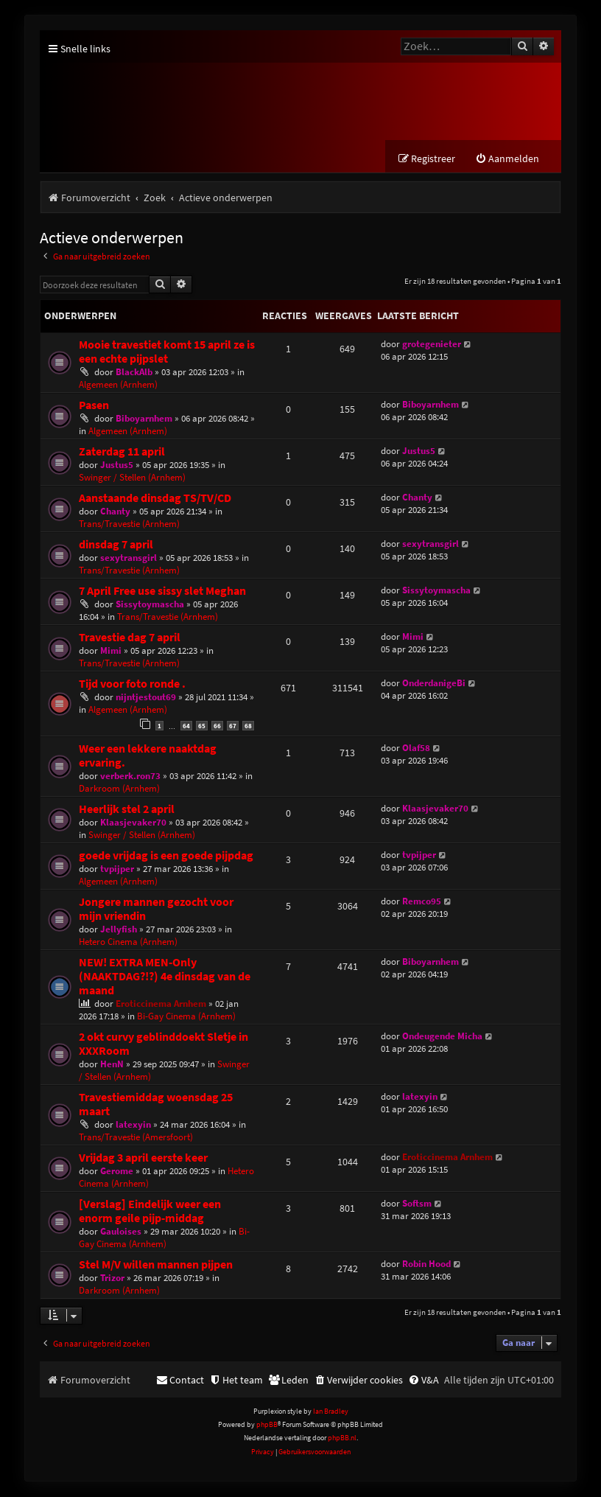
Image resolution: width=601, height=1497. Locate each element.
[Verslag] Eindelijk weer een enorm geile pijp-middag (150, 1211)
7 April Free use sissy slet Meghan (162, 592)
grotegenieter (431, 344)
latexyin (133, 1124)
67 (232, 726)
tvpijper (117, 868)
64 (186, 726)
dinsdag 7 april (116, 545)
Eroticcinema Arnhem (161, 1003)
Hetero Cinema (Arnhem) (128, 941)
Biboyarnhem (144, 419)
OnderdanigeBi (433, 683)
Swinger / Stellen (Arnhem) (132, 478)
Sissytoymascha (150, 605)
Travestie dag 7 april (129, 638)
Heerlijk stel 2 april (127, 809)
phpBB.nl (342, 1438)
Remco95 (421, 901)
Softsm (417, 1203)
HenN (112, 1064)
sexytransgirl (128, 558)
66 (217, 726)
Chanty (115, 512)
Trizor (112, 1277)
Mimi (111, 651)
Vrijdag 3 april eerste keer (143, 1158)
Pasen (94, 406)
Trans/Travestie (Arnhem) (129, 524)
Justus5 (116, 465)
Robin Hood (426, 1263)
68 (248, 726)
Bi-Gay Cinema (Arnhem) (186, 1016)
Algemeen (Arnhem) (118, 385)
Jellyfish (118, 929)
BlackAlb (134, 372)
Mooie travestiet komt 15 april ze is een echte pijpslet (167, 352)
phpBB (267, 1425)
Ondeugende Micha (442, 1036)
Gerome (116, 1171)
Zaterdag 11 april (122, 452)
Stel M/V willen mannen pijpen (156, 1264)
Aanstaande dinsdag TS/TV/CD (155, 499)
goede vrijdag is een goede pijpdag (166, 855)
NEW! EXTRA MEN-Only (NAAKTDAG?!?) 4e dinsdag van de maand (164, 976)
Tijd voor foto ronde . (132, 684)
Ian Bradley (330, 1411)
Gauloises (120, 1231)
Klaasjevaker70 (133, 822)
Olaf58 (416, 747)
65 (201, 726)
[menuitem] (507, 159)
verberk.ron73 (130, 776)
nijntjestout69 (146, 697)
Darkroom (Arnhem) (119, 788)
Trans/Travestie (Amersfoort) (136, 1137)
